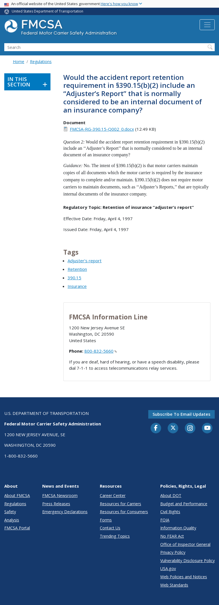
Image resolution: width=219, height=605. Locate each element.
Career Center (112, 495)
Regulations (41, 61)
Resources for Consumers (124, 511)
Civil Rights (170, 511)
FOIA (164, 520)
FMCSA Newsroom (60, 495)
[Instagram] (190, 429)
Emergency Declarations (65, 511)
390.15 (74, 277)
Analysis (11, 520)
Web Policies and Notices (183, 576)
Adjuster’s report (85, 260)
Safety (10, 511)
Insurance (77, 286)
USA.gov (168, 568)
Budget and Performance (183, 503)
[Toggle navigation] (207, 24)
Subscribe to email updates (181, 414)
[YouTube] (207, 428)
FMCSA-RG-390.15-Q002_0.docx (102, 129)
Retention (77, 269)
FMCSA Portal (17, 528)
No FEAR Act (172, 536)
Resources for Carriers (120, 503)
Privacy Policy (172, 552)
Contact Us (110, 528)
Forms (106, 520)
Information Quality (178, 528)
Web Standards (174, 585)
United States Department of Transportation (47, 11)
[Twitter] (173, 428)
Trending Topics (115, 536)
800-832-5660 (100, 351)
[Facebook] (156, 428)
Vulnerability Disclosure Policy (187, 560)
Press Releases (56, 503)
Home (18, 61)
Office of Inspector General (185, 544)
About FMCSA (17, 495)
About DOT (170, 495)
